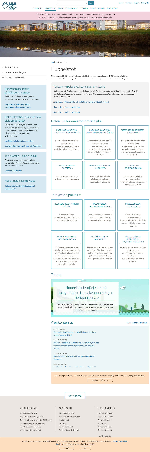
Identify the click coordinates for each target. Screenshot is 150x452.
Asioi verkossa (97, 8)
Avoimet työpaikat (105, 413)
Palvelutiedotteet (66, 426)
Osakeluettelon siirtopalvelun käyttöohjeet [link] (22, 146)
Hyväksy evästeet (100, 380)
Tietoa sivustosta (105, 426)
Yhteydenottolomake (28, 413)
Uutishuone (112, 8)
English (136, 3)
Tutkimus (84, 8)
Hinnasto (62, 423)
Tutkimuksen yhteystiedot (69, 416)
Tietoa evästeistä (105, 430)
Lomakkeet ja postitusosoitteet (32, 423)
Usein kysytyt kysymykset (30, 430)
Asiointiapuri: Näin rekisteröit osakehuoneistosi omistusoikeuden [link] (80, 102)
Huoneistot (50, 8)
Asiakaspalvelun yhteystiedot (31, 416)
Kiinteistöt (38, 8)
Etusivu (53, 62)
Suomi (121, 3)
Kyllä (66, 448)
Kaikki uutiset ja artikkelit (137, 322)
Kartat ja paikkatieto (67, 8)
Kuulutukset (64, 420)
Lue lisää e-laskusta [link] (13, 170)
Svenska (128, 3)
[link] (66, 142)
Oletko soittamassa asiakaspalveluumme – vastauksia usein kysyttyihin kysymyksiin (79, 14)
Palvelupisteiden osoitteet (30, 426)
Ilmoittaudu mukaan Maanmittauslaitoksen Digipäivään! (75, 366)
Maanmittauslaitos (105, 416)
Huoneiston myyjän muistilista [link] (66, 112)
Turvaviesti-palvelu (27, 420)
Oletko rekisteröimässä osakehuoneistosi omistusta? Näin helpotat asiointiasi (79, 17)
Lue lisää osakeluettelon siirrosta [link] (18, 141)
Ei (85, 448)
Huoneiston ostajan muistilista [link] (66, 107)
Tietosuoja (102, 423)
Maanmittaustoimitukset (69, 430)
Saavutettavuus (104, 420)
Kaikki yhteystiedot (66, 413)
